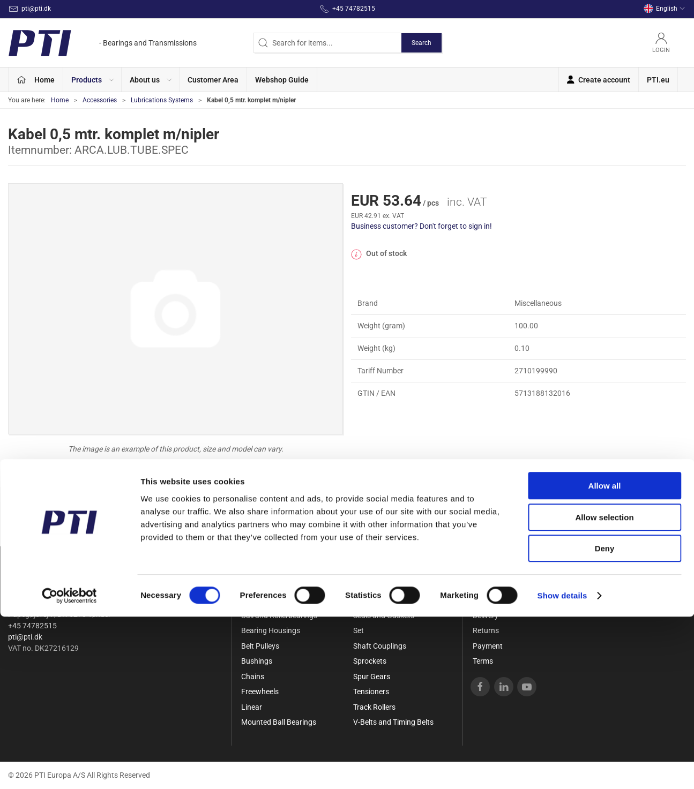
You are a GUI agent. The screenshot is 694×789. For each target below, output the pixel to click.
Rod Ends (369, 600)
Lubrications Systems (162, 100)
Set (358, 630)
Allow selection (604, 689)
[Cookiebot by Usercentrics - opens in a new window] (69, 768)
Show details (562, 767)
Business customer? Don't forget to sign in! (421, 226)
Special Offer (262, 585)
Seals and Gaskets (383, 615)
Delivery (485, 615)
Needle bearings (379, 585)
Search (421, 43)
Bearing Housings (270, 630)
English (664, 8)
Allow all (604, 658)
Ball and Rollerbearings (279, 615)
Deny (605, 720)
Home (60, 100)
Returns (486, 630)
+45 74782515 (32, 625)
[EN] (102, 42)
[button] (92, 79)
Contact (486, 600)
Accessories (100, 100)
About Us (488, 585)
